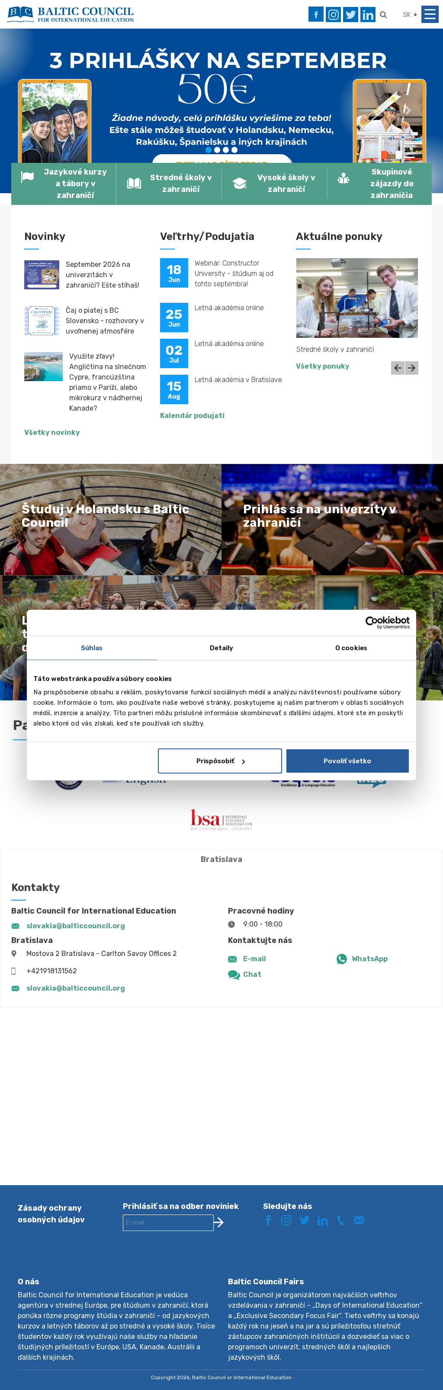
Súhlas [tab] (92, 647)
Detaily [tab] (222, 647)
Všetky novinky (52, 432)
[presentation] (188, 1261)
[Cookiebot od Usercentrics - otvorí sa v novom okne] (372, 622)
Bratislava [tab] (221, 859)
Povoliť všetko (347, 761)
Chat (252, 974)
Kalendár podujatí (192, 415)
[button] (33, 110)
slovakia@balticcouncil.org (75, 926)
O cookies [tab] (351, 647)
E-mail (254, 959)
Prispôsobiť (220, 761)
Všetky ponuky (323, 366)
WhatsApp (370, 959)
